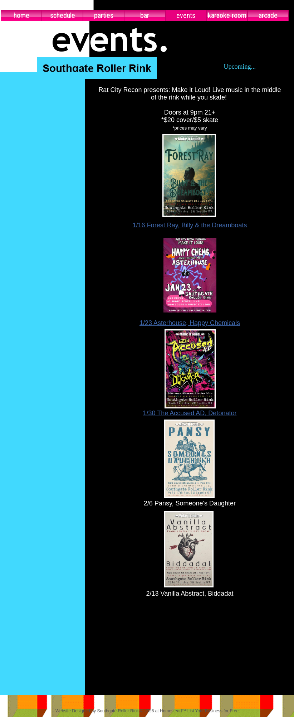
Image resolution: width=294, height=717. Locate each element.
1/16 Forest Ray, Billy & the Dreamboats (190, 225)
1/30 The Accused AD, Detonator (190, 413)
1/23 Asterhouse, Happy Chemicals (189, 322)
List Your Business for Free (213, 710)
